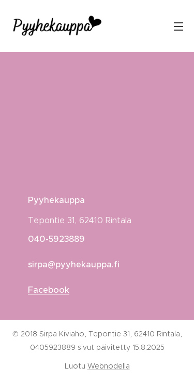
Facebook (48, 289)
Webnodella (108, 366)
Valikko (178, 26)
